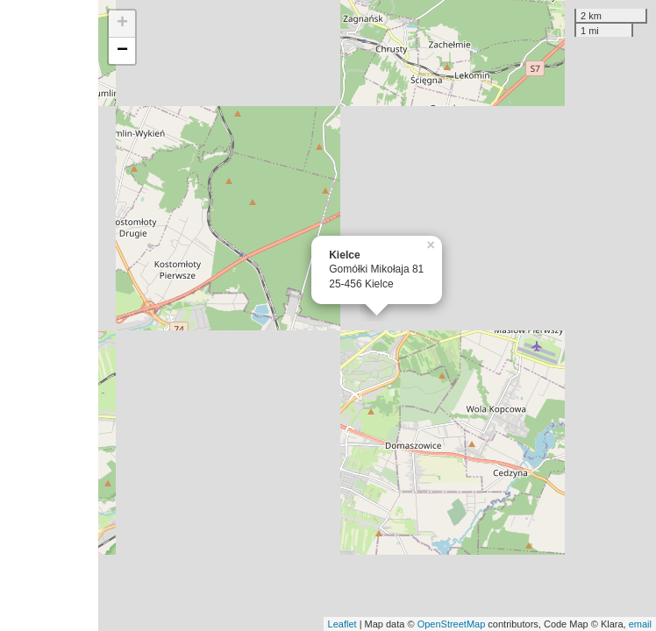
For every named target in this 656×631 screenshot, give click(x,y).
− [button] (122, 51)
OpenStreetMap (451, 624)
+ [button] (122, 24)
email (640, 624)
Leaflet (342, 624)
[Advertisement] (49, 315)
